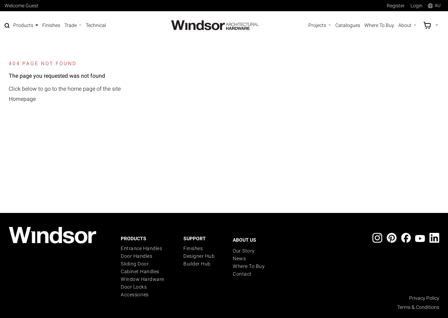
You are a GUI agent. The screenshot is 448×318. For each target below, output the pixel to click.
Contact (242, 274)
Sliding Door (135, 264)
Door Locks (134, 287)
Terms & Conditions (418, 307)
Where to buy (249, 266)
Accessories (135, 294)
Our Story (244, 251)
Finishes (193, 248)
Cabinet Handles (140, 271)
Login (416, 5)
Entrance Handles (141, 248)
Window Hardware (142, 279)
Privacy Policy (424, 298)
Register (396, 5)
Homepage (22, 99)
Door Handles (136, 256)
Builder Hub (197, 264)
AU (434, 5)
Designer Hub (199, 256)
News (239, 258)
